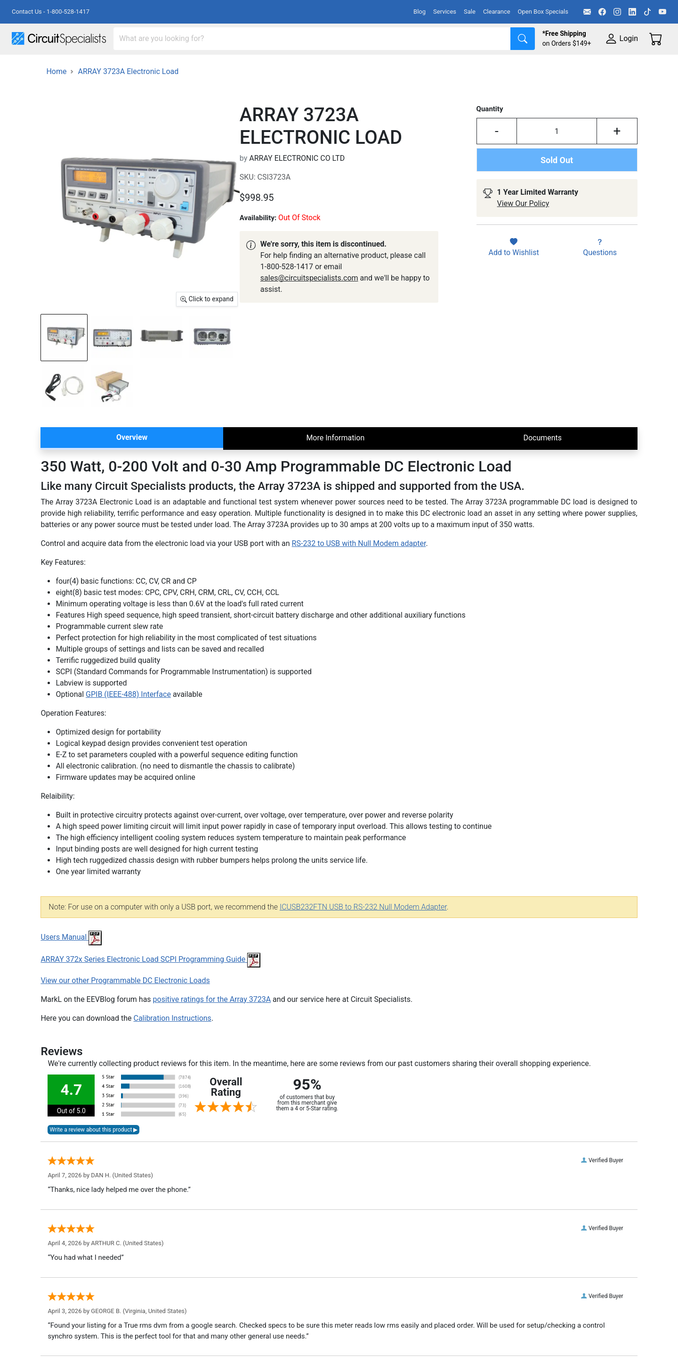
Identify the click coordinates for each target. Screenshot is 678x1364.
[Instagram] (617, 12)
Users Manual (71, 963)
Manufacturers (82, 66)
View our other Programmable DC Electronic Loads (125, 1005)
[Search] (312, 38)
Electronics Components (507, 66)
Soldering (358, 66)
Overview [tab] (131, 462)
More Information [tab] (335, 463)
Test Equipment (150, 66)
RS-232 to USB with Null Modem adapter (359, 569)
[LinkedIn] (632, 12)
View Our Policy (523, 229)
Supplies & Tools (594, 66)
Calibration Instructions (172, 1043)
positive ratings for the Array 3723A (212, 1024)
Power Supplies (220, 66)
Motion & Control (420, 66)
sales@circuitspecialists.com (309, 303)
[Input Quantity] (557, 157)
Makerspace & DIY (294, 66)
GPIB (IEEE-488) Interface (128, 720)
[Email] (587, 12)
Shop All (26, 66)
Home (56, 96)
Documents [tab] (542, 463)
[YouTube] (662, 12)
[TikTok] (647, 12)
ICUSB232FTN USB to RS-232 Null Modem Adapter (363, 932)
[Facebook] (602, 12)
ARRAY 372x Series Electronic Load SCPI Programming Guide (150, 985)
